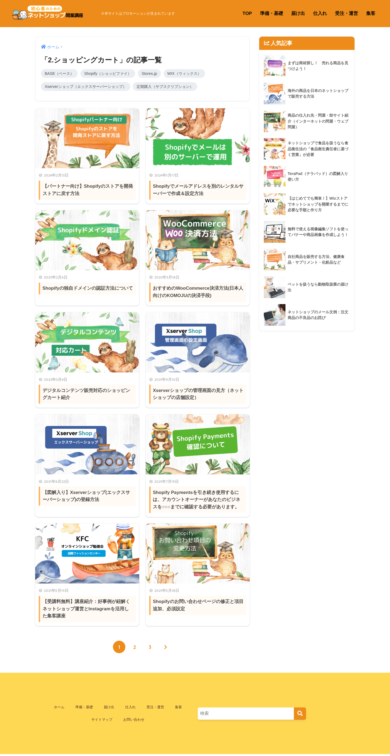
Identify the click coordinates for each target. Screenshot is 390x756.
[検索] (300, 715)
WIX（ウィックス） (192, 73)
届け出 (298, 13)
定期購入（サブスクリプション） (172, 87)
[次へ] (166, 648)
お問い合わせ (133, 721)
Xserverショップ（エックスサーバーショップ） (88, 87)
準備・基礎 (271, 13)
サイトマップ (101, 721)
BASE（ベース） (60, 73)
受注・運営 (346, 13)
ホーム (59, 709)
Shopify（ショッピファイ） (111, 73)
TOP (247, 13)
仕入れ (320, 13)
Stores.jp (155, 73)
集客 (370, 13)
